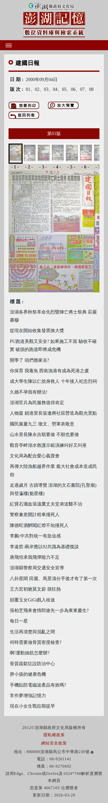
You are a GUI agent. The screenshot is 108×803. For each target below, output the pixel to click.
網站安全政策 (54, 743)
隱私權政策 (54, 735)
